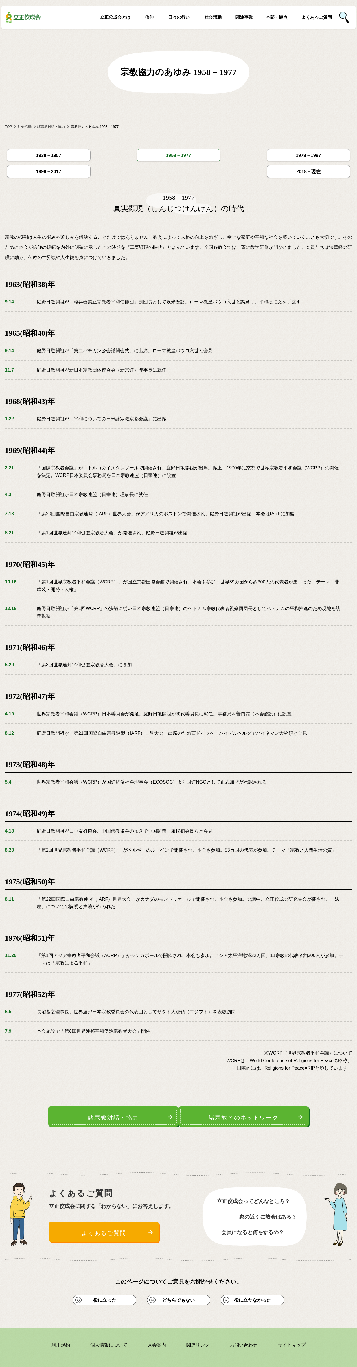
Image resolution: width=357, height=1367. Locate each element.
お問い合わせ (243, 1321)
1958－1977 (107, 153)
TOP (8, 127)
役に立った (104, 1277)
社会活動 (213, 17)
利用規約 (60, 1321)
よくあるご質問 (316, 17)
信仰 (149, 17)
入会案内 (157, 1321)
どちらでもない (178, 1277)
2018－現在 (321, 153)
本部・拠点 (277, 17)
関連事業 (244, 17)
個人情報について (108, 1321)
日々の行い (179, 17)
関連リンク (197, 1321)
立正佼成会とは (115, 17)
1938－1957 (36, 153)
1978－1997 (178, 153)
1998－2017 (249, 153)
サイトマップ (292, 1321)
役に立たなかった (252, 1277)
